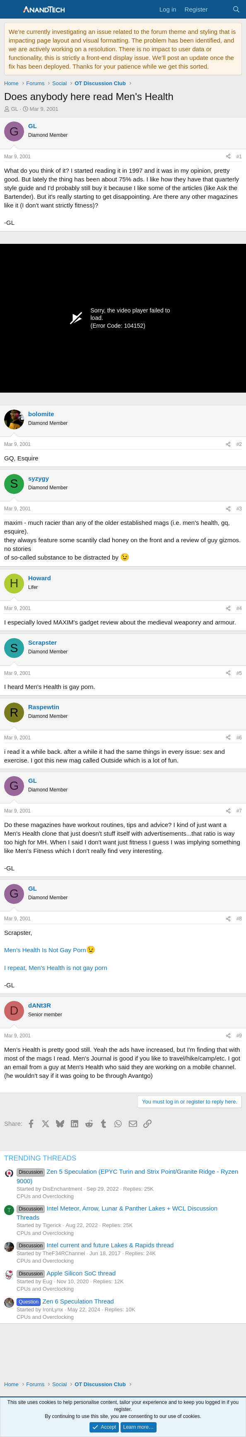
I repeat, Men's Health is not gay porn (55, 967)
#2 (239, 444)
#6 (239, 738)
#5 (239, 673)
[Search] (236, 9)
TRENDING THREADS (40, 1158)
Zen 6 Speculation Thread (65, 1301)
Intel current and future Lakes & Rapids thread (95, 1245)
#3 (239, 509)
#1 (239, 157)
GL (14, 109)
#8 (239, 919)
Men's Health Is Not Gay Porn (45, 949)
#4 (239, 608)
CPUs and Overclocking (45, 1196)
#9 (239, 1036)
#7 (239, 811)
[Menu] (11, 9)
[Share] (228, 157)
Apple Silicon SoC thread (66, 1273)
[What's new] (220, 9)
